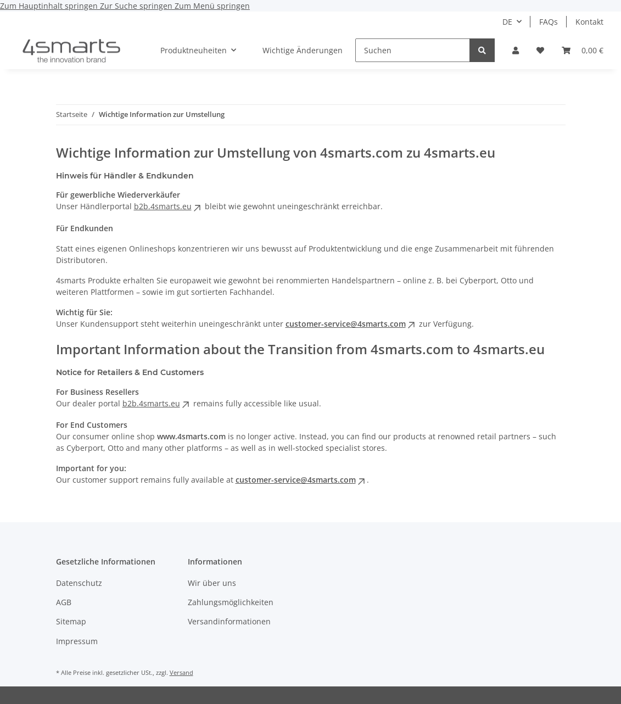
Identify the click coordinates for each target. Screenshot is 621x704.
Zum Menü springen (212, 6)
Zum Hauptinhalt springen (50, 6)
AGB (63, 602)
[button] (515, 50)
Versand (181, 672)
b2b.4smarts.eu (168, 206)
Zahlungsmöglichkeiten (230, 602)
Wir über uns (212, 583)
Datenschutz (79, 583)
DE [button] (507, 21)
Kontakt (589, 21)
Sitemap (71, 621)
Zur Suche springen (137, 6)
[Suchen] (412, 50)
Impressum (77, 641)
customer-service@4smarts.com (351, 324)
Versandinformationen (229, 621)
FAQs (548, 21)
